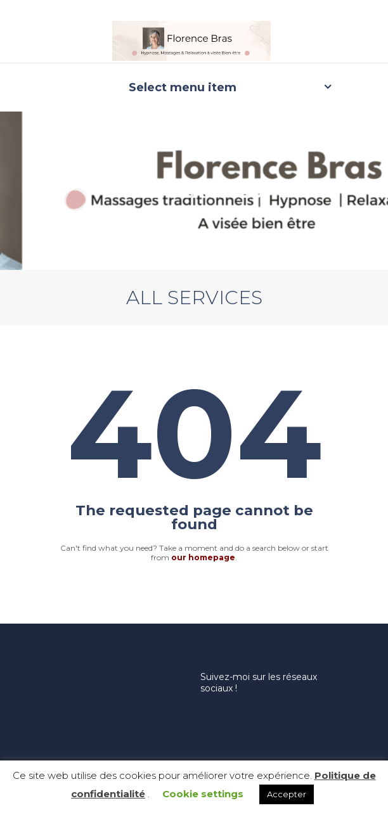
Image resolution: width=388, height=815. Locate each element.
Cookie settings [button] (202, 794)
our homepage (203, 557)
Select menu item (182, 87)
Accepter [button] (286, 794)
